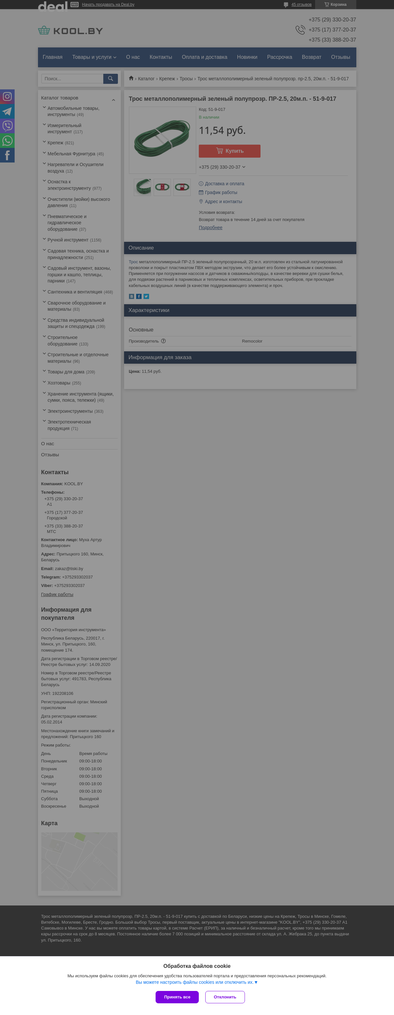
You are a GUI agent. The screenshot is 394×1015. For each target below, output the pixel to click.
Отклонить (225, 997)
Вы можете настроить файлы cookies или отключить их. (195, 982)
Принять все (177, 997)
